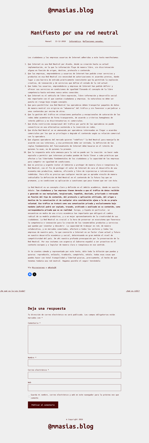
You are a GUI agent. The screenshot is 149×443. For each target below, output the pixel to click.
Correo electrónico (38, 370)
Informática (75, 41)
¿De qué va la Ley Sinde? (12, 291)
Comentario (34, 323)
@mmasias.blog (70, 10)
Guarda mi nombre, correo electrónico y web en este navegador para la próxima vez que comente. (75, 396)
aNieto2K (52, 267)
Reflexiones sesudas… (93, 41)
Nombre (32, 357)
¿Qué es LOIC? (133, 291)
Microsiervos (38, 267)
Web (29, 382)
